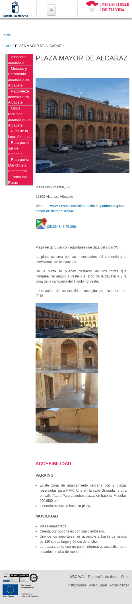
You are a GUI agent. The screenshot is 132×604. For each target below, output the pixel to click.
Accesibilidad (119, 585)
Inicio (7, 35)
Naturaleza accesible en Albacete (18, 97)
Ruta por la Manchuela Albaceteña (18, 165)
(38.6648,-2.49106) (61, 227)
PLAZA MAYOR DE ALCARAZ (38, 46)
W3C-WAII (77, 577)
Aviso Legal (98, 585)
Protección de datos (103, 577)
